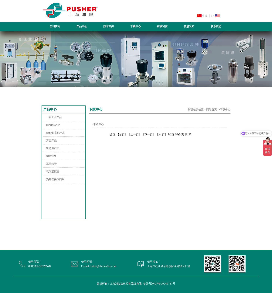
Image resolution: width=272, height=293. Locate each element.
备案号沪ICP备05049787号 (159, 283)
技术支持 (108, 26)
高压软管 (51, 163)
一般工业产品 (54, 117)
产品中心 (81, 26)
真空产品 (51, 140)
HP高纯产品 (53, 124)
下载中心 (135, 26)
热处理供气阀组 (55, 179)
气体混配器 (52, 171)
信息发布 (189, 26)
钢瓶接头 (51, 155)
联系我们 (216, 26)
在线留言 (162, 26)
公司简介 (55, 26)
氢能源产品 (52, 148)
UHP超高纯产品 (55, 132)
